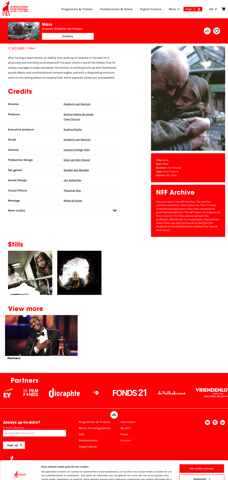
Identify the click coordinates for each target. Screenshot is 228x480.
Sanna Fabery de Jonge (78, 114)
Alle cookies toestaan (201, 450)
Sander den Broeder (76, 170)
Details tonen (48, 473)
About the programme (94, 428)
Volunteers (128, 422)
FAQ (81, 434)
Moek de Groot (73, 200)
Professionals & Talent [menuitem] (116, 9)
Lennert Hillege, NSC (77, 150)
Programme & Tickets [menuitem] (77, 9)
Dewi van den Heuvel (77, 160)
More (172, 9)
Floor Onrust (72, 119)
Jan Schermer (72, 180)
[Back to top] (114, 415)
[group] (41, 339)
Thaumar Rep (72, 190)
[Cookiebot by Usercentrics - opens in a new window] (20, 473)
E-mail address (34, 431)
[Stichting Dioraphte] (68, 393)
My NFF (125, 428)
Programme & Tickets (94, 422)
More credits (62, 210)
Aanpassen (201, 461)
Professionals (88, 440)
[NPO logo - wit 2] (100, 393)
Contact (126, 440)
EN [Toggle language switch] (213, 9)
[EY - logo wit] (12, 393)
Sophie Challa (73, 129)
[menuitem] (172, 9)
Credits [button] (67, 36)
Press (124, 434)
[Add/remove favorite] (216, 30)
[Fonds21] (134, 393)
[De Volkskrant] (176, 393)
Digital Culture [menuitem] (150, 9)
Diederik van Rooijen (77, 104)
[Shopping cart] (223, 9)
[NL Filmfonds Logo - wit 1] (35, 393)
